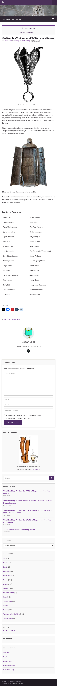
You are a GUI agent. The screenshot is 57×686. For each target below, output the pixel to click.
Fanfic (5, 567)
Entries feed (7, 661)
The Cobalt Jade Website (11, 19)
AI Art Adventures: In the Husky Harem (19, 529)
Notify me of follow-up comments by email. (23, 415)
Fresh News (7, 575)
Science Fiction (8, 593)
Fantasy (6, 571)
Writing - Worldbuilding (22, 41)
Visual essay (7, 601)
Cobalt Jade (8, 41)
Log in (5, 657)
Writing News (8, 618)
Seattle (5, 597)
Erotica (5, 563)
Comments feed (9, 665)
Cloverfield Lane (29, 28)
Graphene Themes (17, 683)
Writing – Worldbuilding (11, 614)
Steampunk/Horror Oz (27, 32)
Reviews (6, 588)
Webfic (5, 605)
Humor (5, 584)
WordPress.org (8, 670)
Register (6, 653)
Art (4, 558)
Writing (6, 610)
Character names (10, 319)
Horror (5, 580)
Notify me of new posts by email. (19, 418)
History (19, 319)
